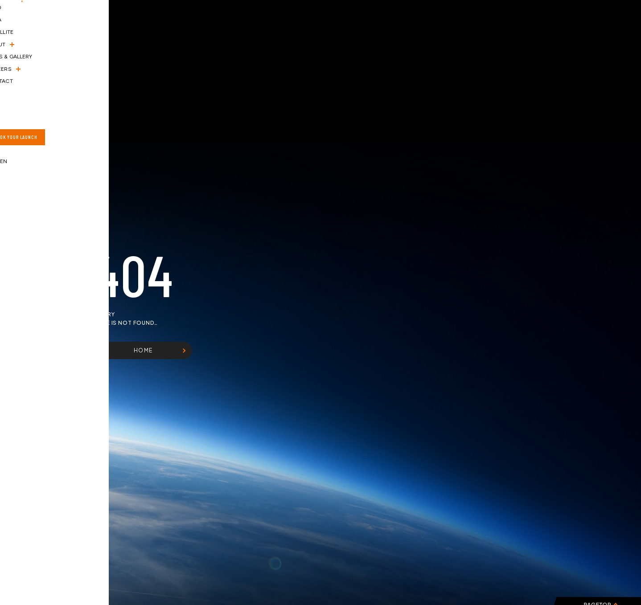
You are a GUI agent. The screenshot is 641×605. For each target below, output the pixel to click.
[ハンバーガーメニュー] (21, 28)
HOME (143, 350)
